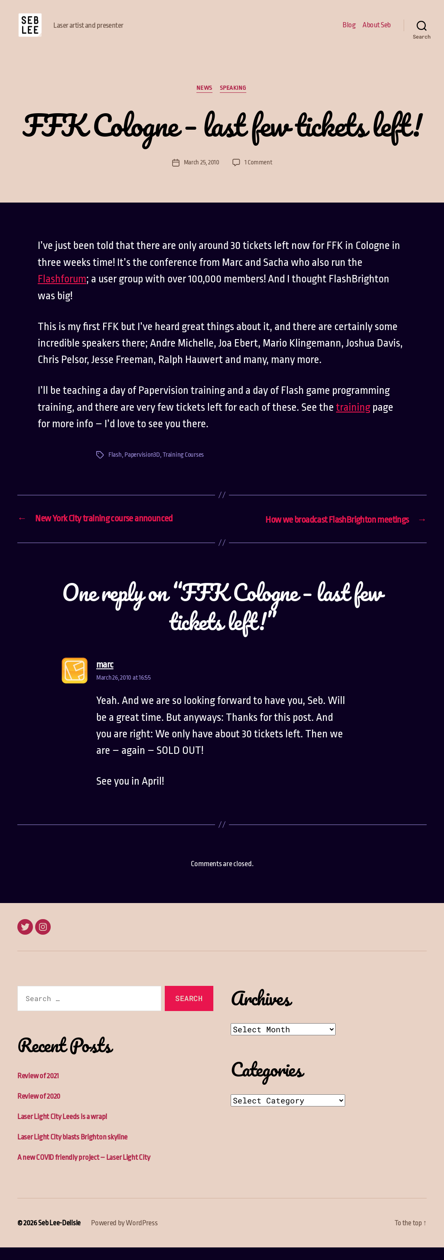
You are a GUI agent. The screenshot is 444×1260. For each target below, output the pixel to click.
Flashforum (62, 293)
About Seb (376, 31)
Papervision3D (142, 468)
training (353, 421)
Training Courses (184, 468)
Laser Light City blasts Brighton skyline (72, 1149)
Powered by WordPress (124, 1235)
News (204, 101)
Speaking (234, 101)
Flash (115, 468)
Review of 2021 (38, 1088)
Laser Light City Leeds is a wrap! (62, 1129)
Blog (349, 31)
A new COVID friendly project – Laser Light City (83, 1170)
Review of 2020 (38, 1109)
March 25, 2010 (201, 176)
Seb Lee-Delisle (59, 1235)
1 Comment (258, 176)
